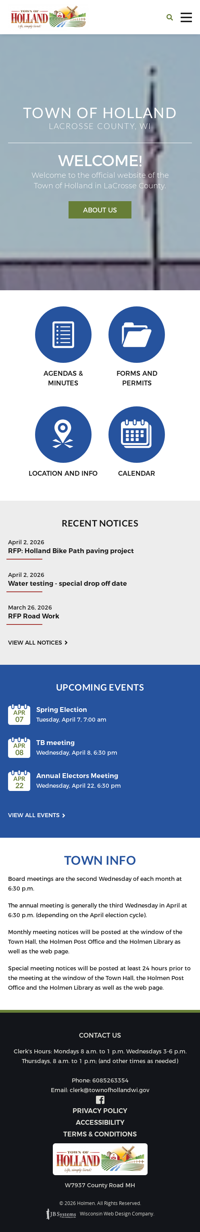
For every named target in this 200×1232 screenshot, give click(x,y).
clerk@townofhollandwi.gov (109, 1090)
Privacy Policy (100, 1111)
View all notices (35, 642)
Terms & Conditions (100, 1134)
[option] (100, 162)
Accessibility (100, 1122)
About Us (100, 210)
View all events (34, 815)
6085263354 (110, 1080)
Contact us (100, 1035)
